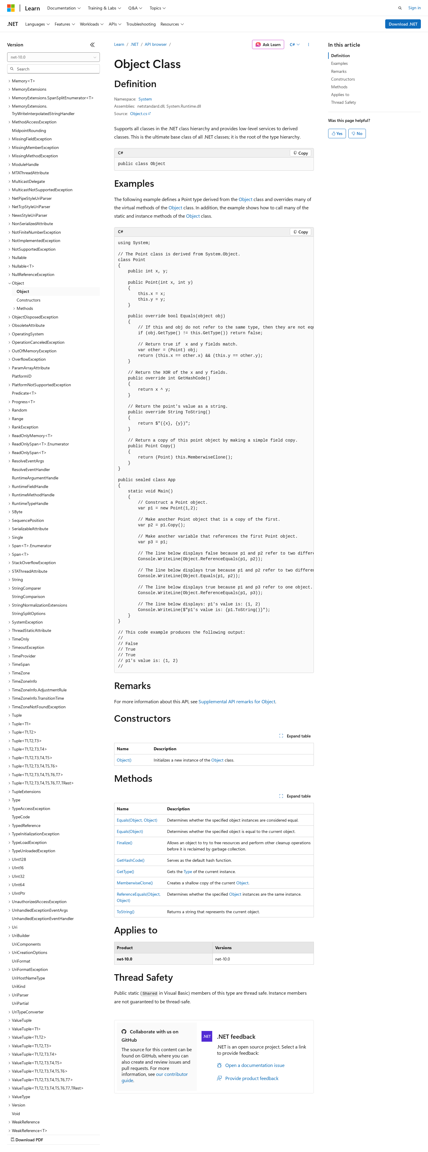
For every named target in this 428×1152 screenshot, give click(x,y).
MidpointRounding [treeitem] (29, 79)
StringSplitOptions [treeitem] (28, 562)
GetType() (125, 871)
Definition (340, 55)
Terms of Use (217, 1134)
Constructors (343, 79)
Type (188, 871)
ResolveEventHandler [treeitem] (31, 418)
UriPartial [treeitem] (20, 952)
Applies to (340, 94)
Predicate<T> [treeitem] (24, 341)
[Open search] (400, 8)
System (145, 99)
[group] (214, 455)
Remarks (339, 71)
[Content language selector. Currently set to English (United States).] (34, 1120)
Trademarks (246, 1134)
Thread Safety (343, 102)
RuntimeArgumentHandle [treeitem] (35, 426)
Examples (339, 63)
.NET (134, 44)
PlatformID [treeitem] (22, 324)
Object (245, 199)
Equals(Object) (130, 831)
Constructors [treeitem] (28, 248)
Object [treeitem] (23, 240)
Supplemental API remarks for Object (237, 701)
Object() (124, 760)
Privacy (129, 1134)
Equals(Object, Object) (137, 820)
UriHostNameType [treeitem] (28, 926)
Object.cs (138, 113)
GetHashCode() (130, 860)
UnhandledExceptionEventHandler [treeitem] (43, 867)
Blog (81, 1134)
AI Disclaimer (19, 1134)
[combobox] (53, 57)
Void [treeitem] (16, 1062)
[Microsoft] (11, 8)
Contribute (106, 1134)
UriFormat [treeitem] (21, 909)
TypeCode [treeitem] (21, 765)
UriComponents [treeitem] (26, 892)
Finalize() (124, 842)
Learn (119, 44)
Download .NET (403, 24)
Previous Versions (54, 1134)
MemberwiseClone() (135, 883)
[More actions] (308, 44)
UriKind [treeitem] (18, 935)
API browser (156, 44)
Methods (339, 87)
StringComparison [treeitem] (28, 545)
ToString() (125, 911)
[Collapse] (92, 44)
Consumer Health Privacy (171, 1134)
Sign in (414, 7)
